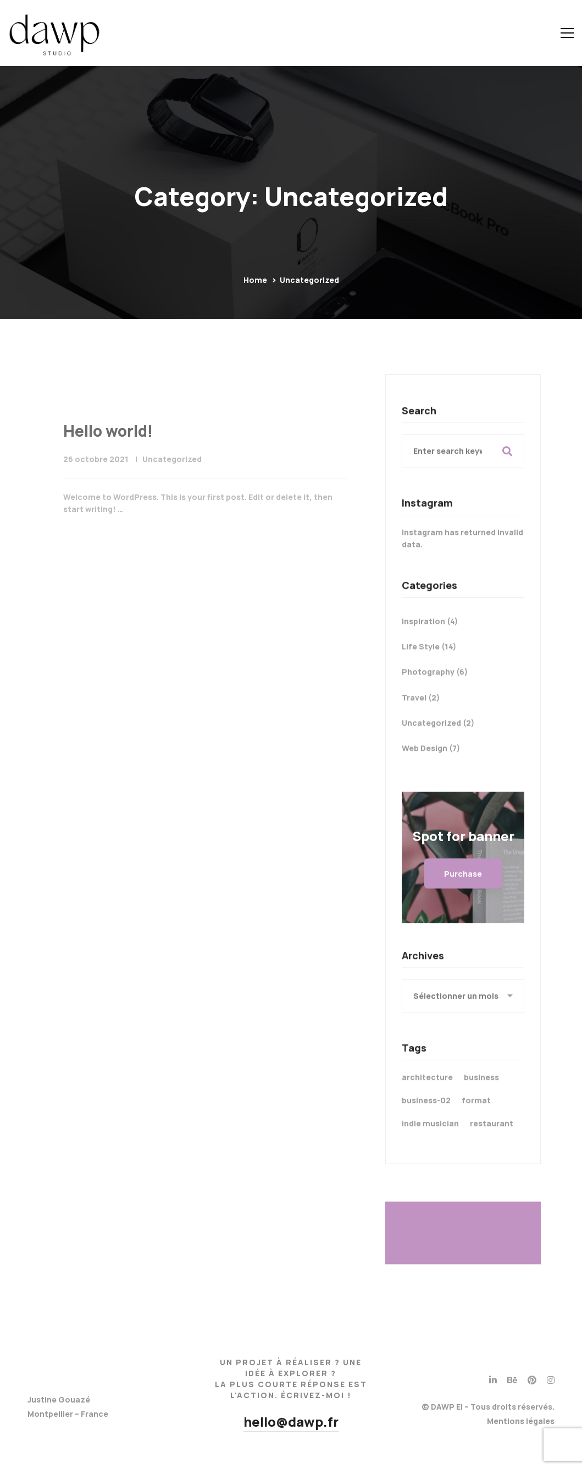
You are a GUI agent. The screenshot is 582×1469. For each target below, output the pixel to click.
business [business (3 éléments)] (481, 1088)
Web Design (431, 759)
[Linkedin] (493, 1380)
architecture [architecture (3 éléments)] (427, 1088)
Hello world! (108, 461)
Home (255, 280)
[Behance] (512, 1380)
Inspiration (430, 632)
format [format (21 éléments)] (476, 1111)
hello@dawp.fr (291, 1421)
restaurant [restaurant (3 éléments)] (491, 1134)
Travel (421, 708)
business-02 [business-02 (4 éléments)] (426, 1111)
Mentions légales (521, 1421)
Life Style (429, 657)
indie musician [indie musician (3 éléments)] (430, 1134)
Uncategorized (172, 490)
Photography (435, 682)
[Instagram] (550, 1380)
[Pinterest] (532, 1380)
